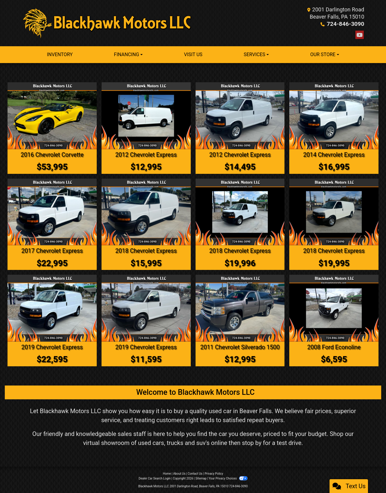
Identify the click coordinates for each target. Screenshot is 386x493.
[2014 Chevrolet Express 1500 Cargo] (333, 115)
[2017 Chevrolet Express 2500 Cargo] (52, 211)
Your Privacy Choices (228, 477)
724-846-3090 (346, 24)
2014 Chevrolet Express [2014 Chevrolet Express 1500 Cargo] (333, 154)
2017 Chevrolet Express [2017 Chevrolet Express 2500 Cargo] (52, 250)
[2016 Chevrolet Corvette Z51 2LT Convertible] (52, 115)
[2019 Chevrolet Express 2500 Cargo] (52, 307)
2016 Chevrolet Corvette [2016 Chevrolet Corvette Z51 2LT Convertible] (52, 154)
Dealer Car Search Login (154, 477)
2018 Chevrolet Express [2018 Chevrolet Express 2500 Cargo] (145, 250)
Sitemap (200, 477)
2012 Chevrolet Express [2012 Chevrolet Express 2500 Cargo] (145, 154)
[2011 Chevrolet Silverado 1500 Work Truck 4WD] (240, 307)
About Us (179, 473)
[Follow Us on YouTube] (359, 35)
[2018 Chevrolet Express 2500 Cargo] (146, 211)
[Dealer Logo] (107, 23)
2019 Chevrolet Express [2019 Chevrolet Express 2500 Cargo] (52, 346)
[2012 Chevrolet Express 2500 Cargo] (146, 115)
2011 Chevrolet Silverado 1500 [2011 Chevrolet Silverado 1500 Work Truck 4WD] (240, 346)
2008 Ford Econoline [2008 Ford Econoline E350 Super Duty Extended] (334, 346)
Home (167, 473)
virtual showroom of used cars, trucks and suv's (146, 442)
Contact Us (195, 473)
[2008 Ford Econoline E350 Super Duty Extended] (333, 307)
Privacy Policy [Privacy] (214, 473)
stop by (252, 442)
